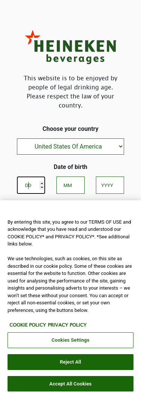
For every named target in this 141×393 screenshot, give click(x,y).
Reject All (70, 364)
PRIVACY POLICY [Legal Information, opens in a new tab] (67, 327)
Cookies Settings (70, 342)
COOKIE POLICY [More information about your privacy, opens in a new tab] (27, 327)
